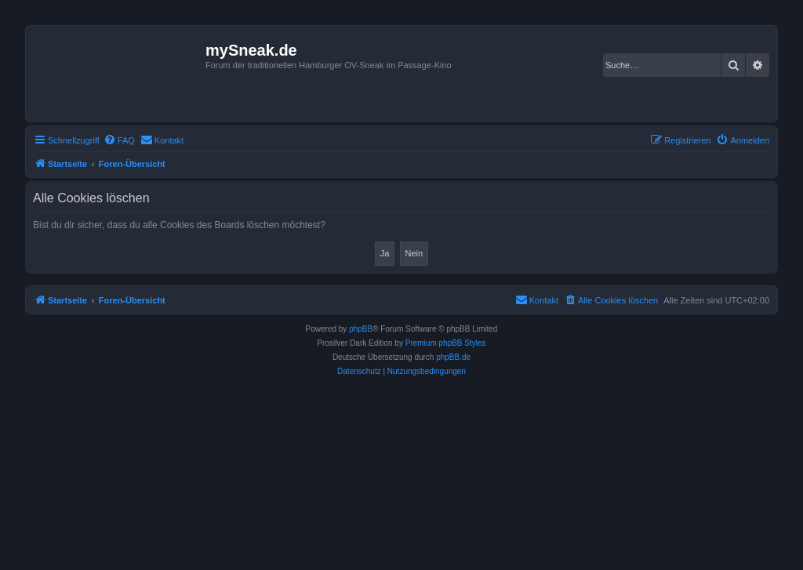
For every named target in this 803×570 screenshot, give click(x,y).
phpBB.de (453, 357)
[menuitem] (119, 140)
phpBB (360, 329)
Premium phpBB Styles (445, 343)
